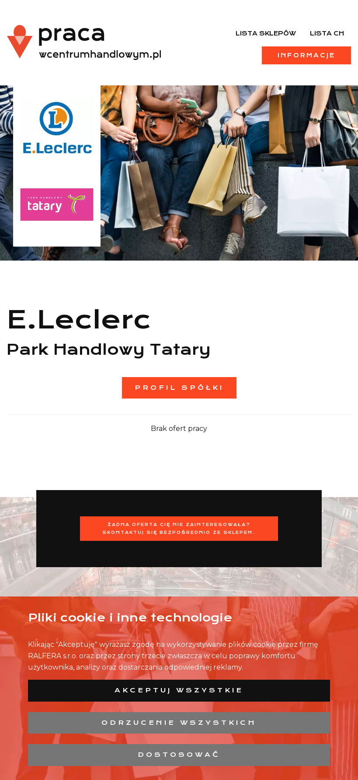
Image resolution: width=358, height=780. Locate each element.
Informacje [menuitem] (306, 55)
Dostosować (179, 755)
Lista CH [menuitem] (327, 33)
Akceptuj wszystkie (179, 690)
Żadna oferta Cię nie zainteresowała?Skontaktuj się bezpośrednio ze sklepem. (178, 528)
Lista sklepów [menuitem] (266, 33)
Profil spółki (179, 388)
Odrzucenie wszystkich (179, 723)
